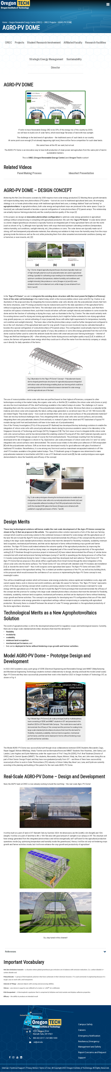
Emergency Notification (89, 1036)
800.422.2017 (38, 1038)
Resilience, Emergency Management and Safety (89, 1044)
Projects (19, 44)
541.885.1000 (51, 1038)
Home (4, 22)
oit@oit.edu (38, 1042)
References (10, 951)
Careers (82, 1030)
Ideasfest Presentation (81, 175)
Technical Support (17, 1068)
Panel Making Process (29, 175)
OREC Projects (50, 22)
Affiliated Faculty (73, 44)
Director (55, 69)
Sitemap (5, 1068)
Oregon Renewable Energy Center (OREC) (25, 22)
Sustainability (74, 61)
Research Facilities (95, 44)
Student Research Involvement (44, 44)
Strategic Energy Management (46, 61)
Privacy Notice (32, 1068)
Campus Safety (85, 1024)
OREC (8, 44)
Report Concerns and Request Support (92, 1055)
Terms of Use (45, 1068)
